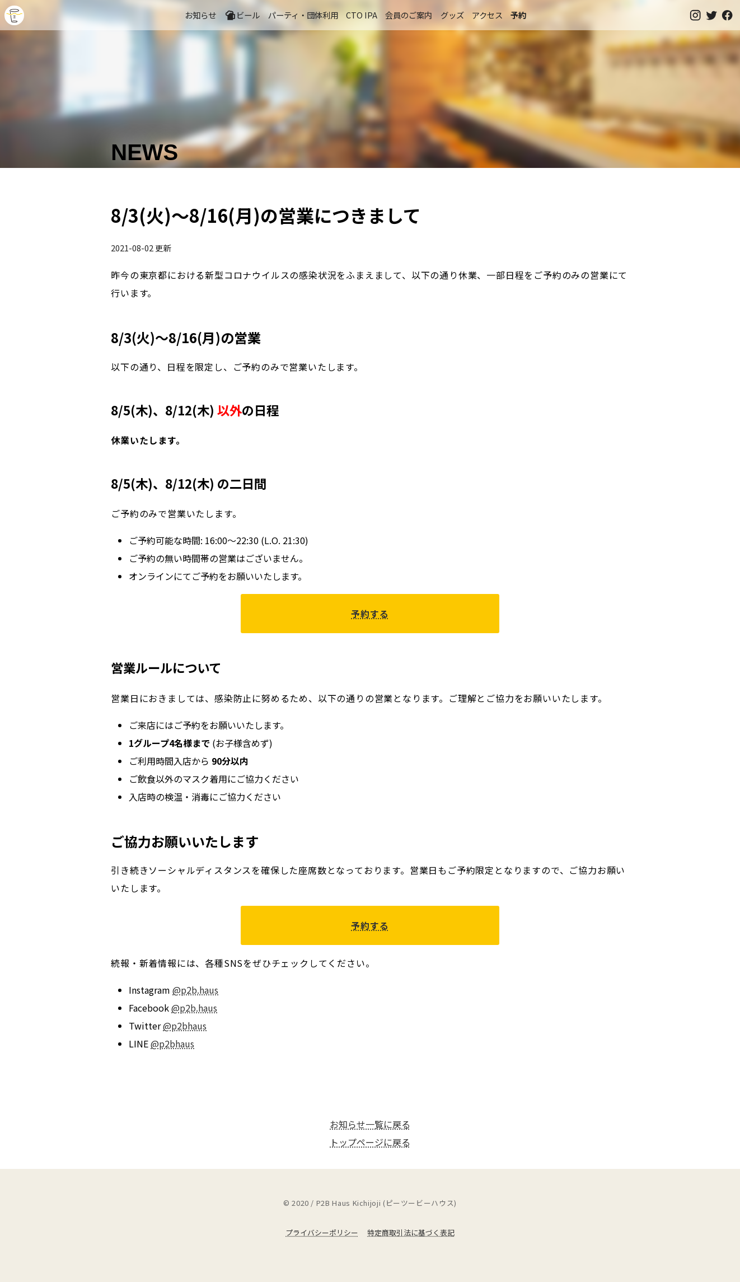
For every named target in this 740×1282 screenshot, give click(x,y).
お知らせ (200, 15)
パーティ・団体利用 (303, 15)
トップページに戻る (370, 1142)
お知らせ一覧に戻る (370, 1124)
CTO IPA (361, 15)
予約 (518, 15)
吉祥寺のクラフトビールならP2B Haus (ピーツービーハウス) (14, 15)
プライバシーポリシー (321, 1232)
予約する (369, 613)
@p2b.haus (195, 989)
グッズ (452, 15)
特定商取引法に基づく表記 (411, 1232)
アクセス (487, 15)
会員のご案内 (408, 15)
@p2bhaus (185, 1025)
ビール (242, 15)
